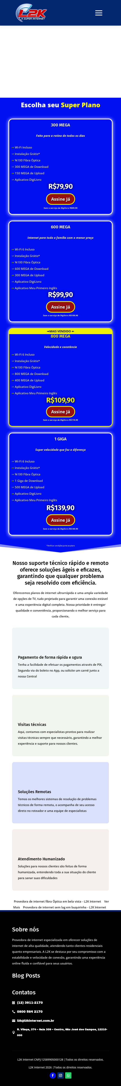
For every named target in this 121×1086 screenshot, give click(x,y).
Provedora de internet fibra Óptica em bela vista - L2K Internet (57, 901)
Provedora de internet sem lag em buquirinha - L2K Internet (64, 907)
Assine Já (60, 199)
